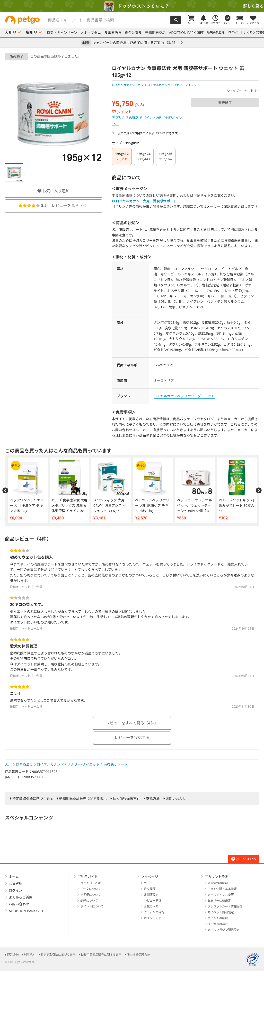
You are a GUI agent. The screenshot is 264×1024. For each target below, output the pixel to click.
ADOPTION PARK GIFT (186, 32)
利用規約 (29, 955)
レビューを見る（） (53, 205)
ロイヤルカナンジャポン (128, 85)
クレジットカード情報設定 (225, 906)
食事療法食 (112, 32)
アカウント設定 (217, 876)
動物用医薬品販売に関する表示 (83, 798)
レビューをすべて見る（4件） (132, 723)
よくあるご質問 (254, 32)
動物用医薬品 (155, 32)
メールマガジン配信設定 (224, 930)
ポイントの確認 (218, 918)
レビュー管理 (152, 900)
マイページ (149, 876)
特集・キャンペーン (62, 32)
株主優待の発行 (218, 924)
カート (148, 883)
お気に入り (151, 906)
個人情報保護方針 (126, 798)
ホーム (14, 876)
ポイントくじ (152, 918)
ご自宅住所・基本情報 (222, 889)
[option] (132, 6)
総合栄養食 (133, 32)
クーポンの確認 (154, 912)
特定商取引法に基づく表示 (32, 798)
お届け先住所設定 (219, 900)
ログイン (234, 32)
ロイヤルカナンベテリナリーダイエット (184, 396)
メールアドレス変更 (221, 895)
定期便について (90, 895)
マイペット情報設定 (221, 912)
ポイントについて (92, 906)
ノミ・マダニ (90, 32)
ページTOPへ (243, 859)
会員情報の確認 (218, 883)
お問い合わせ (176, 798)
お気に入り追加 (53, 191)
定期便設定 (151, 895)
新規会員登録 (216, 32)
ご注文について (90, 889)
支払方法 (153, 798)
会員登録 (15, 883)
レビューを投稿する (132, 737)
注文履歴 (150, 889)
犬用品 (11, 32)
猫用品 (31, 32)
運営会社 (13, 955)
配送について (89, 900)
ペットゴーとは (90, 883)
